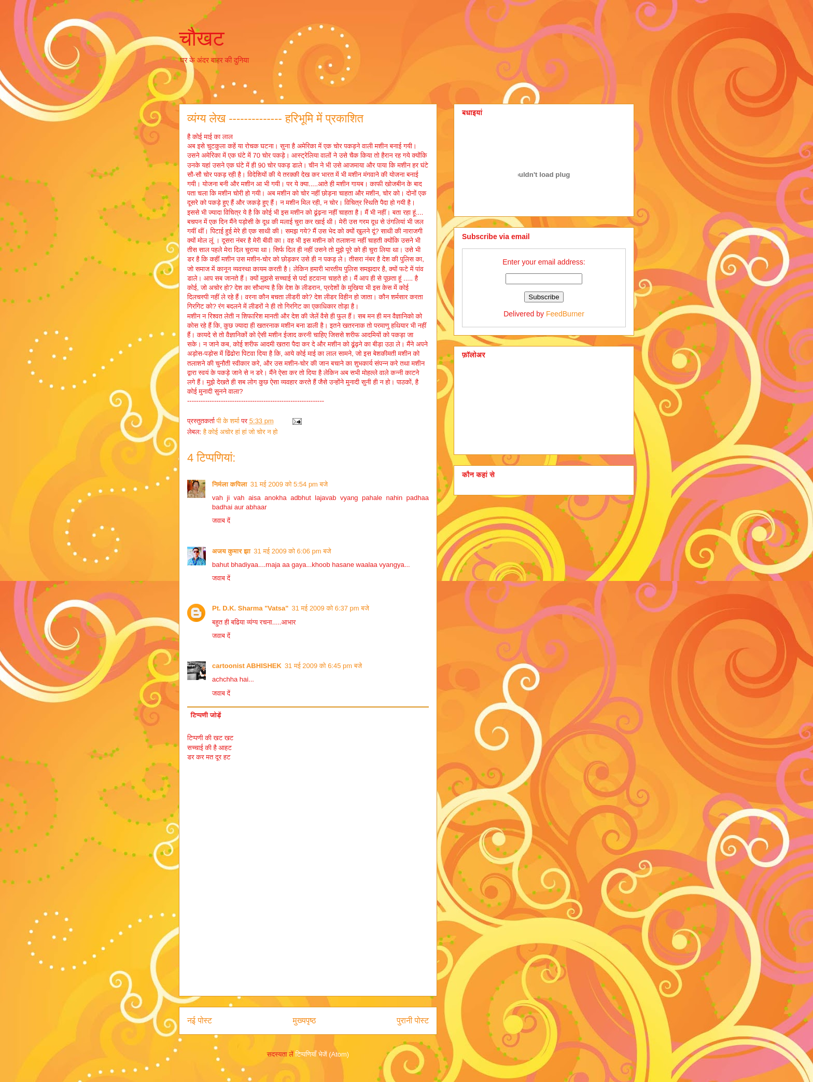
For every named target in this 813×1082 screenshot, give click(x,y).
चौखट (202, 38)
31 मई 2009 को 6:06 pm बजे (292, 551)
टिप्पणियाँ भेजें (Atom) (322, 1054)
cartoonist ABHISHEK (247, 666)
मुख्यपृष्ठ (304, 1020)
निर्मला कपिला (229, 484)
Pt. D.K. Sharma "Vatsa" (250, 608)
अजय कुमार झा (231, 551)
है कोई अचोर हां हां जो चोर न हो (240, 432)
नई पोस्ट (199, 1020)
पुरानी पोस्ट (413, 1020)
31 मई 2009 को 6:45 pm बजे (323, 666)
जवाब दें (221, 520)
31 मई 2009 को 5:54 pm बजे (289, 484)
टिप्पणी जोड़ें (206, 715)
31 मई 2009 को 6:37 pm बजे (330, 608)
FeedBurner (565, 314)
